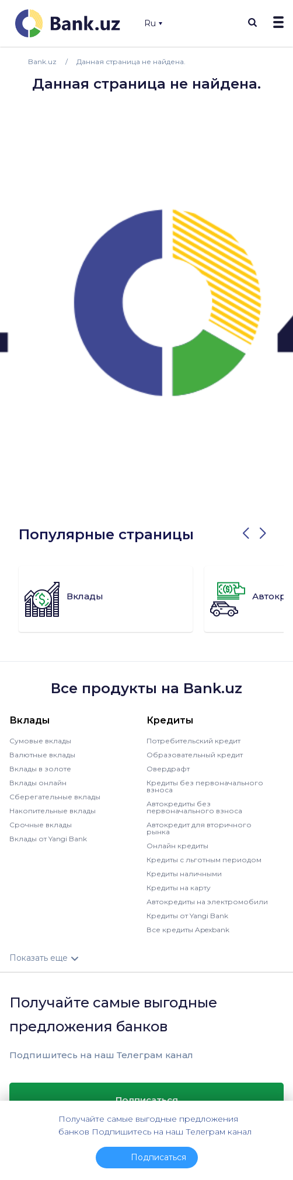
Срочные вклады (40, 824)
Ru (153, 23)
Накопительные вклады (52, 810)
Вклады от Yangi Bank (48, 838)
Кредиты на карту (178, 887)
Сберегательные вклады (54, 796)
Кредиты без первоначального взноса (204, 786)
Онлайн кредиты (177, 845)
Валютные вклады (42, 754)
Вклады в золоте (40, 768)
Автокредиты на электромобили (207, 901)
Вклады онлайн (38, 782)
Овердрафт (168, 768)
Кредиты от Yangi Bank (187, 915)
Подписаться (147, 1099)
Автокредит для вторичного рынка (199, 828)
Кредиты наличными (184, 873)
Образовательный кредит (194, 754)
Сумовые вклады (40, 740)
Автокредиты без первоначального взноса (194, 807)
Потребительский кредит (193, 740)
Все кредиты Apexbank (187, 929)
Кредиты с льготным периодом (203, 859)
